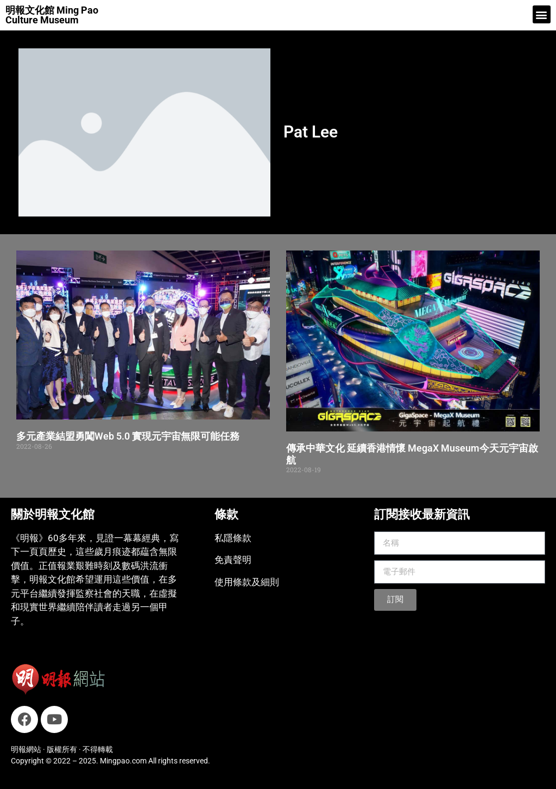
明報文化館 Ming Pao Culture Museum (51, 15)
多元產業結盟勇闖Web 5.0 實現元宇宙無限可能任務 (127, 436)
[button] (542, 14)
